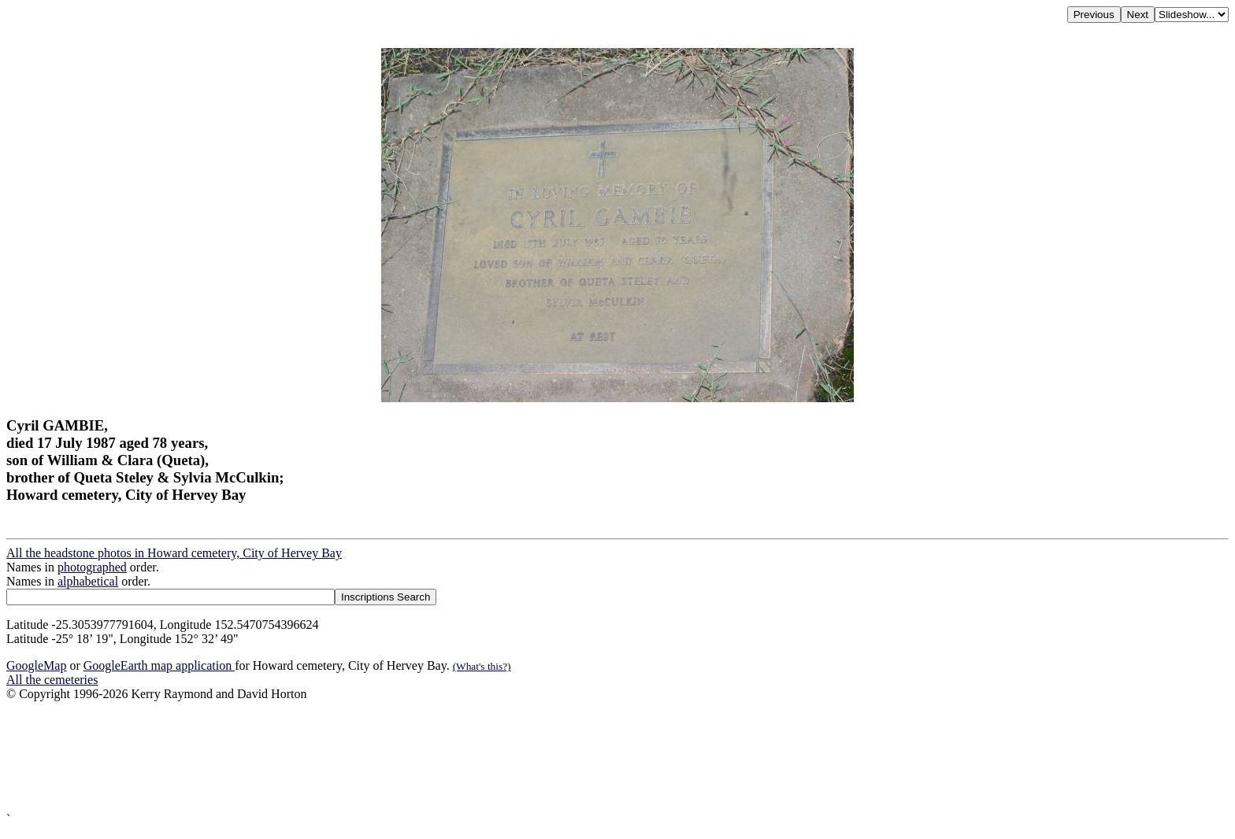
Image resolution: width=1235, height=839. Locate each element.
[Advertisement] (478, 756)
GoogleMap (36, 665)
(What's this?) (482, 666)
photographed (92, 567)
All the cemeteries (52, 679)
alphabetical (87, 581)
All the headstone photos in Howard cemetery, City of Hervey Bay (174, 553)
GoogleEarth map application (159, 665)
